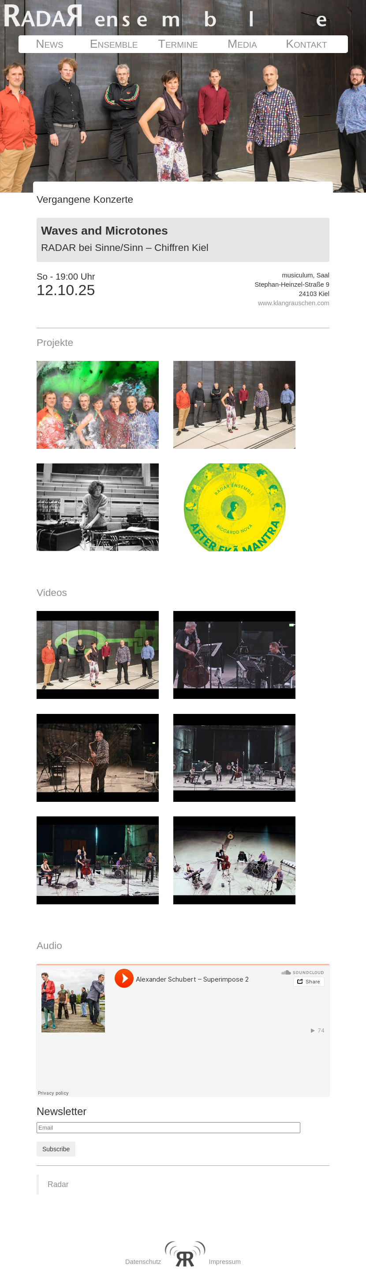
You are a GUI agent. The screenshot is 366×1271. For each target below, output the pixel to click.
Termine (178, 43)
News (49, 43)
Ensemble (114, 43)
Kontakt (306, 43)
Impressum (225, 1261)
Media (242, 43)
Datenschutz (143, 1261)
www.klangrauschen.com (293, 303)
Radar (58, 1184)
